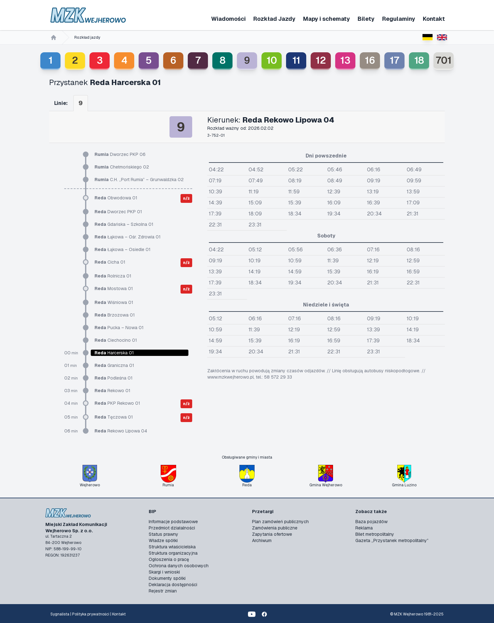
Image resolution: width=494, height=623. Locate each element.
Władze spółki (163, 540)
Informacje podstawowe (173, 521)
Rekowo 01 (112, 390)
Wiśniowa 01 (114, 302)
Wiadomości (228, 18)
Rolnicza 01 (113, 276)
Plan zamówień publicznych (280, 521)
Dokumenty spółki (167, 578)
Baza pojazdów (371, 521)
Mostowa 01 (114, 288)
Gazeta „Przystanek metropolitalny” (391, 540)
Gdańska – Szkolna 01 (124, 224)
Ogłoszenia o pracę (169, 559)
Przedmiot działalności (172, 528)
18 (419, 60)
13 (345, 60)
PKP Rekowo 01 (117, 403)
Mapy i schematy (326, 18)
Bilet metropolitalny (374, 534)
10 (272, 60)
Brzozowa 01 (115, 315)
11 (296, 60)
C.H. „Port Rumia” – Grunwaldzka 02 (139, 179)
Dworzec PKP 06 (120, 154)
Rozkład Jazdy (274, 18)
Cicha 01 (110, 262)
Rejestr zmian (163, 591)
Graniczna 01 (114, 365)
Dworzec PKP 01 (118, 211)
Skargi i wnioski (164, 572)
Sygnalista (59, 614)
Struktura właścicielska (172, 547)
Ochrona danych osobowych (179, 566)
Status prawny (163, 534)
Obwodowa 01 (116, 198)
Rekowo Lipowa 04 (121, 431)
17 (394, 60)
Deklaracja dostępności (173, 584)
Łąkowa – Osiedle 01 (123, 249)
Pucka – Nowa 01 (119, 327)
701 (443, 60)
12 (321, 60)
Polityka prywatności (90, 614)
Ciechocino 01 (116, 340)
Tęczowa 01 (114, 417)
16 (370, 60)
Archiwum (262, 540)
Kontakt (434, 18)
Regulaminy (398, 18)
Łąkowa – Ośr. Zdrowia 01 (128, 237)
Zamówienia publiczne (274, 528)
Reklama (364, 528)
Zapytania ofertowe (272, 534)
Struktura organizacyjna (173, 553)
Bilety (366, 18)
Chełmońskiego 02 (122, 167)
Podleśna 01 (114, 378)
